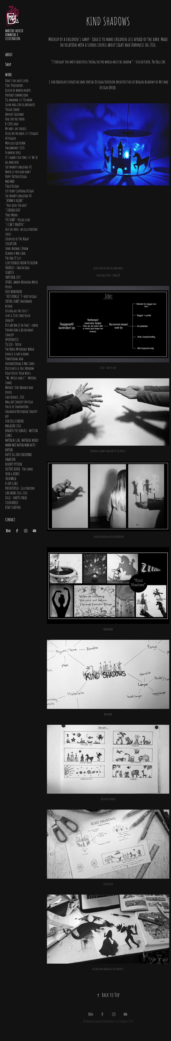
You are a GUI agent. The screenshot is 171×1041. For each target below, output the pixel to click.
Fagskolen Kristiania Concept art (21, 414)
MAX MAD (10, 181)
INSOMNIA (10, 478)
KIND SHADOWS (13, 507)
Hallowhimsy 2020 (15, 147)
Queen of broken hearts (18, 90)
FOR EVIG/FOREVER (14, 420)
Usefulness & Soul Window (19, 368)
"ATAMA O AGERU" (14, 200)
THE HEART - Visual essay (17, 219)
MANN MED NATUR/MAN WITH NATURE (20, 447)
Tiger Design (12, 186)
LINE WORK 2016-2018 (16, 492)
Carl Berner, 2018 (14, 396)
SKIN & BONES (12, 473)
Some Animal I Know (16, 248)
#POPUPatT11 (12, 339)
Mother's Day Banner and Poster (19, 390)
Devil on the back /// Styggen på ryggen (21, 136)
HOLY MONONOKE (13, 291)
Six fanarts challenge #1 (18, 195)
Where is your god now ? (18, 171)
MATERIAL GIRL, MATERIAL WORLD (21, 440)
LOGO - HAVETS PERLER (16, 497)
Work (8, 74)
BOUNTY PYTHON (13, 464)
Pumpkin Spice (13, 152)
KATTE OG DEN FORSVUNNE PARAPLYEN (18, 457)
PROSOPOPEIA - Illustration (20, 488)
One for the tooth (15, 118)
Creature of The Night (17, 238)
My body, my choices (16, 128)
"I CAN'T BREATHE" (15, 224)
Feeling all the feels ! (16, 310)
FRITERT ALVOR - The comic (19, 468)
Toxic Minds (11, 214)
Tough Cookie (12, 109)
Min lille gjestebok (15, 142)
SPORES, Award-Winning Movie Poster (21, 284)
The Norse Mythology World (19, 349)
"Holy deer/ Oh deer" (16, 205)
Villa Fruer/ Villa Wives (18, 372)
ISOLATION (11, 243)
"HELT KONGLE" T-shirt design (21, 296)
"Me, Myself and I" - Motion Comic (20, 380)
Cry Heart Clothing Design (19, 190)
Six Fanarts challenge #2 (18, 166)
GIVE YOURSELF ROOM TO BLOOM (21, 262)
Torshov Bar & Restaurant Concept (19, 332)
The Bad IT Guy (13, 257)
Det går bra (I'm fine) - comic (21, 325)
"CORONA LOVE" (13, 209)
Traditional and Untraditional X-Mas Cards (20, 361)
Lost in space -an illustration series (21, 231)
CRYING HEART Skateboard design (18, 303)
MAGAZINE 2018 (13, 425)
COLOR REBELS (11, 502)
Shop (8, 64)
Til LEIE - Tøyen (13, 344)
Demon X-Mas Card (15, 253)
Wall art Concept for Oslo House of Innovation (19, 404)
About (8, 54)
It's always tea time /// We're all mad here (21, 160)
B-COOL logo (11, 123)
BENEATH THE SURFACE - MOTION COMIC (21, 433)
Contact (10, 519)
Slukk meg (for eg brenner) (20, 104)
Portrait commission (16, 94)
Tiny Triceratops (14, 85)
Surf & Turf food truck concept (17, 318)
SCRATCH (9, 272)
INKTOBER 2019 (13, 277)
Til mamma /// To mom (18, 99)
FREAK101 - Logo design (17, 267)
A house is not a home (17, 353)
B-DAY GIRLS (11, 483)
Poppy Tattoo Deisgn (16, 176)
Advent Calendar (14, 114)
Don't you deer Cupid (16, 80)
